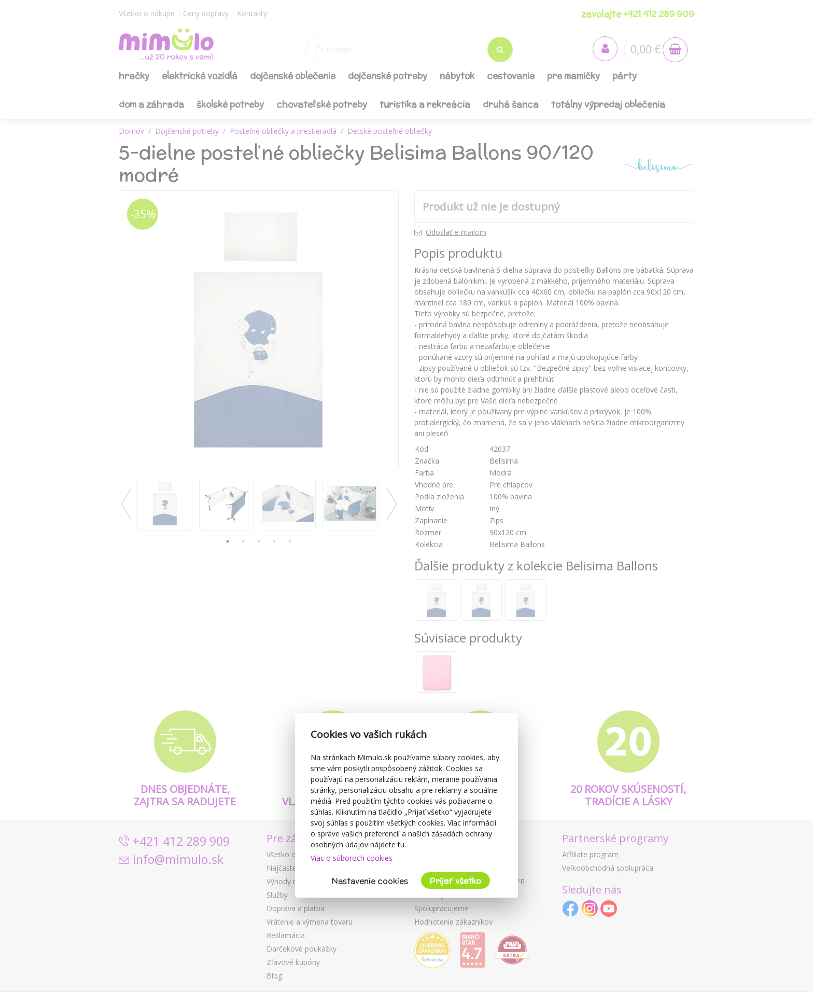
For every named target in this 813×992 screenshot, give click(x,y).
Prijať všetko (455, 880)
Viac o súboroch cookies (352, 858)
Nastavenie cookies (370, 880)
